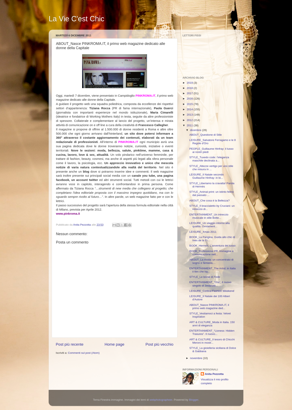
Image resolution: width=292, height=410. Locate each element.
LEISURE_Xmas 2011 (203, 231)
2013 (190, 114)
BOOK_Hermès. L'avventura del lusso (212, 245)
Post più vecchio (159, 344)
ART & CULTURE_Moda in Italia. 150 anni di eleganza (212, 324)
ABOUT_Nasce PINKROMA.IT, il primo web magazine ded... (209, 306)
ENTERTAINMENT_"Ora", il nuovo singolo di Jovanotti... (210, 284)
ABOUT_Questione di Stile (205, 134)
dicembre (196, 130)
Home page (115, 344)
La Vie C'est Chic (76, 19)
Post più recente (70, 344)
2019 (190, 82)
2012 (190, 120)
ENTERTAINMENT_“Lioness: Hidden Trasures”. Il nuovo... (211, 332)
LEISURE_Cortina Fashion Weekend (211, 290)
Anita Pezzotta (214, 373)
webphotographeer (161, 399)
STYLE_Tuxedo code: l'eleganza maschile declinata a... (209, 159)
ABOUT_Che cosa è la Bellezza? (209, 200)
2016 (190, 98)
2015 (190, 104)
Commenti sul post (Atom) (84, 352)
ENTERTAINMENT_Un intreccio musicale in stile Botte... (208, 216)
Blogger (193, 399)
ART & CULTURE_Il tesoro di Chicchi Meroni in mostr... (212, 341)
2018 (190, 88)
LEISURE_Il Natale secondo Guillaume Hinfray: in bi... (206, 176)
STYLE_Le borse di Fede (204, 276)
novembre (196, 358)
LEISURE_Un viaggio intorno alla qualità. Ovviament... (209, 225)
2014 (190, 109)
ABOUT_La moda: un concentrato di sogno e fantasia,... (211, 261)
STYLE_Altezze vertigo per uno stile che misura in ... (211, 167)
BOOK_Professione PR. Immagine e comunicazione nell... (211, 253)
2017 (190, 93)
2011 (190, 125)
